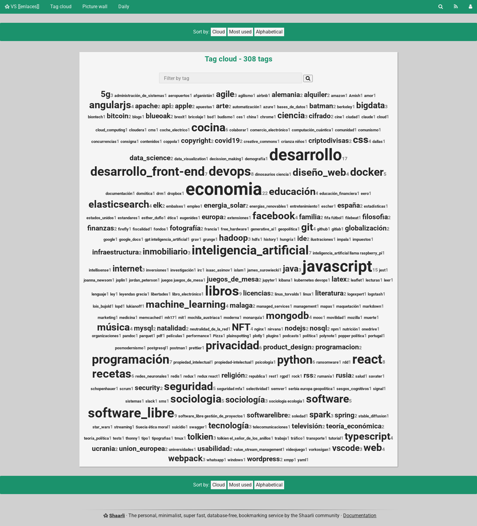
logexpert (355, 294)
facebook (273, 216)
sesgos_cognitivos (352, 388)
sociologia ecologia (285, 401)
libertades (159, 294)
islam (238, 270)
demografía (255, 159)
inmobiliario (165, 252)
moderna (231, 317)
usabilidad (213, 449)
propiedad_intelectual (192, 362)
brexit (179, 117)
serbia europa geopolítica (310, 388)
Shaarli (117, 515)
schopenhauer (103, 388)
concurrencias (104, 141)
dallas (377, 141)
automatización (245, 107)
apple (183, 106)
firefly (123, 229)
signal (378, 388)
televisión (307, 426)
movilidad (335, 317)
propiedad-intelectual (232, 362)
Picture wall (94, 6)
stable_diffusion (372, 416)
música (113, 327)
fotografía (185, 228)
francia (210, 229)
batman (321, 106)
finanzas (100, 228)
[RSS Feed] (456, 6)
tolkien (200, 437)
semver (277, 388)
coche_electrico (173, 130)
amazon (338, 95)
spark (320, 415)
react (367, 359)
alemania (286, 95)
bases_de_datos (291, 107)
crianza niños (293, 141)
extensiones (238, 218)
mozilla (353, 317)
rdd (345, 362)
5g (105, 94)
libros (222, 291)
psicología (264, 362)
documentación (119, 193)
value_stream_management (258, 449)
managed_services (273, 306)
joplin (120, 280)
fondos (160, 229)
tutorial (335, 438)
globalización (366, 228)
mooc (318, 317)
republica (257, 376)
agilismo (245, 95)
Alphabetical (269, 32)
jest (382, 270)
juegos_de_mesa (233, 279)
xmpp (289, 460)
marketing (106, 317)
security (147, 388)
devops (230, 171)
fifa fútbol (332, 218)
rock (296, 376)
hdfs (256, 239)
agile (225, 94)
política (309, 336)
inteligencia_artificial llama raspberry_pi (347, 253)
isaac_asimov (218, 270)
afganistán (202, 95)
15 (375, 270)
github (322, 229)
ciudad (351, 117)
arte (222, 106)
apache (146, 106)
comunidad (344, 130)
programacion (337, 347)
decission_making (225, 159)
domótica (144, 193)
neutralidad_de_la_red (209, 329)
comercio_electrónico (269, 130)
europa (212, 217)
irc (199, 270)
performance (197, 336)
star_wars (101, 427)
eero (365, 193)
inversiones (156, 270)
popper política (351, 336)
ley (112, 294)
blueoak (158, 116)
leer (387, 280)
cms (152, 130)
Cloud (218, 32)
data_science (150, 158)
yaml (302, 460)
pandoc (129, 336)
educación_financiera (338, 193)
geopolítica (287, 229)
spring (344, 415)
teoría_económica (353, 426)
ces (239, 117)
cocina (208, 127)
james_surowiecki (263, 270)
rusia (343, 375)
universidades (181, 449)
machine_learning (186, 304)
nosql (318, 328)
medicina (127, 317)
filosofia (375, 217)
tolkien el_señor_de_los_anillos (244, 438)
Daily (123, 6)
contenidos (149, 141)
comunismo (368, 130)
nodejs (295, 328)
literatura (329, 293)
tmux (179, 438)
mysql (143, 328)
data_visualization (190, 159)
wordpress (263, 459)
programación (130, 359)
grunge (209, 239)
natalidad (171, 328)
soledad (298, 416)
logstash (375, 294)
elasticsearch (119, 204)
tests (117, 438)
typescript (367, 436)
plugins (272, 336)
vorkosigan (318, 449)
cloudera (136, 130)
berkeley (344, 107)
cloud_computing (110, 130)
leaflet (356, 280)
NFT (241, 327)
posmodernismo (129, 348)
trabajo (281, 438)
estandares (128, 218)
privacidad (232, 345)
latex (339, 279)
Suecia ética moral (152, 427)
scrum (125, 388)
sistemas (133, 401)
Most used (240, 32)
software (327, 399)
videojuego (295, 449)
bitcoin (117, 116)
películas (174, 336)
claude (367, 117)
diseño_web (319, 172)
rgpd (284, 376)
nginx (259, 329)
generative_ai (262, 229)
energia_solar (224, 205)
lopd (118, 306)
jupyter (269, 280)
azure (268, 107)
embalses (174, 206)
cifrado (320, 116)
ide (302, 238)
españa (348, 205)
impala (343, 239)
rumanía (324, 376)
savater (375, 376)
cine (338, 117)
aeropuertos (179, 95)
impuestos (362, 239)
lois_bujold (102, 306)
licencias (257, 293)
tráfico (296, 438)
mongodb (287, 315)
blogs (137, 117)
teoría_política (96, 438)
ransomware (327, 362)
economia (224, 189)
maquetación (347, 306)
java (290, 269)
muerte (370, 317)
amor (368, 95)
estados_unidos (100, 218)
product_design (287, 347)
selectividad (256, 388)
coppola (170, 141)
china (251, 117)
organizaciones (105, 336)
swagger (196, 427)
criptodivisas (328, 141)
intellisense (99, 270)
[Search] (440, 6)
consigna (128, 141)
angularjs (110, 105)
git (307, 227)
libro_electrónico (186, 294)
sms (162, 401)
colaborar (237, 130)
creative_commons (260, 141)
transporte (315, 438)
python (294, 359)
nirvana (274, 329)
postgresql (156, 348)
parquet (146, 336)
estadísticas (374, 206)
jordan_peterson (143, 280)
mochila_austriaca (204, 317)
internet (127, 269)
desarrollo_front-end (147, 171)
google (109, 239)
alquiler (315, 95)
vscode (346, 448)
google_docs (130, 239)
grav (195, 239)
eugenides (189, 218)
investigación (181, 270)
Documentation (359, 515)
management (305, 306)
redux (188, 376)
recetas (111, 373)
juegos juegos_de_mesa (182, 280)
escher (327, 206)
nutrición (350, 329)
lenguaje (99, 294)
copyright (196, 141)
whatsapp (215, 460)
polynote (326, 336)
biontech (95, 117)
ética (171, 218)
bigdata (370, 105)
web (373, 447)
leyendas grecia (133, 294)
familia (309, 217)
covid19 (227, 141)
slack (150, 401)
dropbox (174, 193)
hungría (286, 239)
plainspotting (238, 336)
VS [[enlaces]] (22, 6)
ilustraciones (322, 239)
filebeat (351, 218)
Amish (354, 95)
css (360, 139)
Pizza (218, 336)
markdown (372, 306)
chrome (266, 117)
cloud (381, 117)
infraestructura (115, 252)
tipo (144, 438)
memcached (150, 317)
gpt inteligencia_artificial (166, 239)
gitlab (336, 229)
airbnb (262, 95)
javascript (337, 266)
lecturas (373, 280)
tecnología (228, 425)
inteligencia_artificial (250, 250)
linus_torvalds (287, 294)
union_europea (142, 449)
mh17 (169, 317)
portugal (375, 336)
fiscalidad (141, 229)
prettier (195, 348)
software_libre (131, 413)
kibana (284, 280)
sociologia (195, 399)
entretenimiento (303, 206)
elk (157, 205)
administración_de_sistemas (139, 95)
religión (233, 375)
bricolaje (195, 117)
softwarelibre (267, 415)
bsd (210, 117)
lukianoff (134, 306)
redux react (207, 376)
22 (265, 193)
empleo (193, 206)
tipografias (161, 438)
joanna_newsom (98, 280)
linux (307, 294)
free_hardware (234, 229)
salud (360, 376)
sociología (245, 400)
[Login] (470, 6)
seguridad (188, 386)
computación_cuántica (311, 130)
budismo (225, 117)
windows (235, 460)
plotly (257, 336)
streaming (123, 427)
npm (335, 329)
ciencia (291, 115)
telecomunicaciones (270, 427)
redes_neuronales (151, 376)
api (166, 106)
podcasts (291, 336)
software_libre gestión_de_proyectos (210, 416)
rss (308, 375)
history (270, 239)
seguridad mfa (229, 388)
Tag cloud (60, 6)
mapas (326, 306)
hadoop (233, 238)
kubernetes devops (311, 280)
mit (181, 317)
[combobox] (230, 78)
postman (177, 348)
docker (367, 172)
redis (175, 376)
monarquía (252, 317)
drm (159, 193)
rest (272, 376)
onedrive (369, 329)
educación (292, 191)
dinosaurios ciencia (272, 174)
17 (344, 158)
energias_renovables (267, 206)
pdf (159, 336)
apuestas (204, 107)
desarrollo (305, 154)
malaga (241, 305)
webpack (185, 458)
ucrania (103, 449)
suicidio (178, 427)
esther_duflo (152, 218)
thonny (132, 438)
